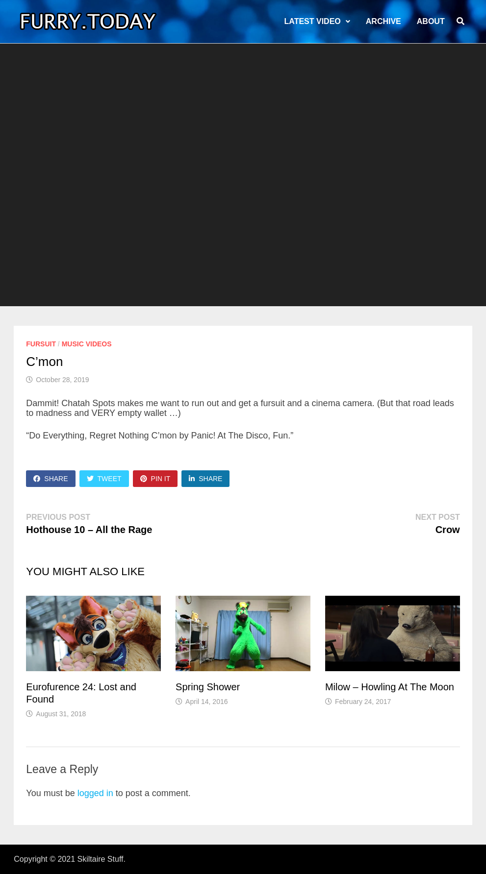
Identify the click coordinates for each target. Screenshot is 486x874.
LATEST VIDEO (312, 21)
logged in (95, 793)
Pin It (155, 479)
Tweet (104, 479)
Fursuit (41, 344)
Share (50, 479)
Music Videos (87, 344)
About (431, 21)
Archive (383, 21)
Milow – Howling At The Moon (389, 686)
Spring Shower (208, 686)
